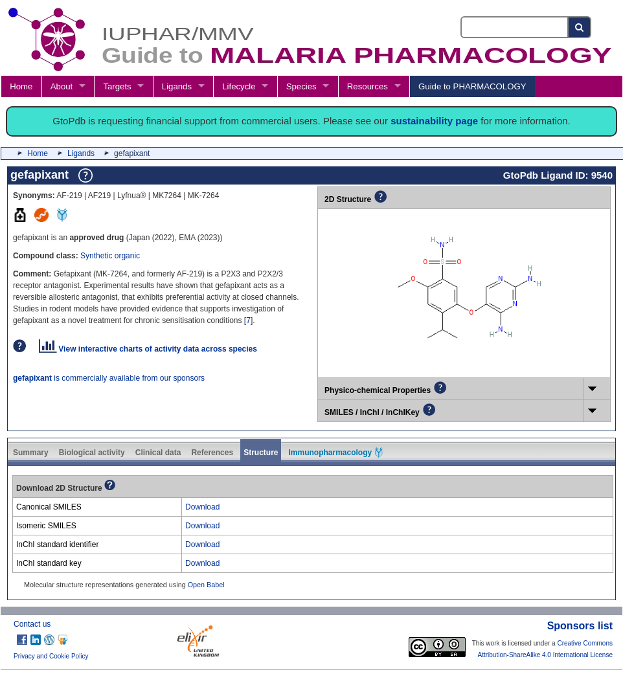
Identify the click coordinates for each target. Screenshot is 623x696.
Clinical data (158, 452)
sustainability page (434, 120)
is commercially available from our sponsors (109, 378)
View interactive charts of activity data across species (148, 349)
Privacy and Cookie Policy (51, 656)
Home (21, 86)
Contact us (32, 624)
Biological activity (92, 452)
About (62, 86)
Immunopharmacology (335, 452)
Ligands (177, 86)
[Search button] (580, 27)
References (212, 452)
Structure (261, 452)
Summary (31, 452)
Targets (117, 86)
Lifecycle (238, 86)
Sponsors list (580, 625)
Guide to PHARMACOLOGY (472, 86)
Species (301, 86)
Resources (367, 86)
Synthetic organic (110, 255)
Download (202, 506)
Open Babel (206, 585)
